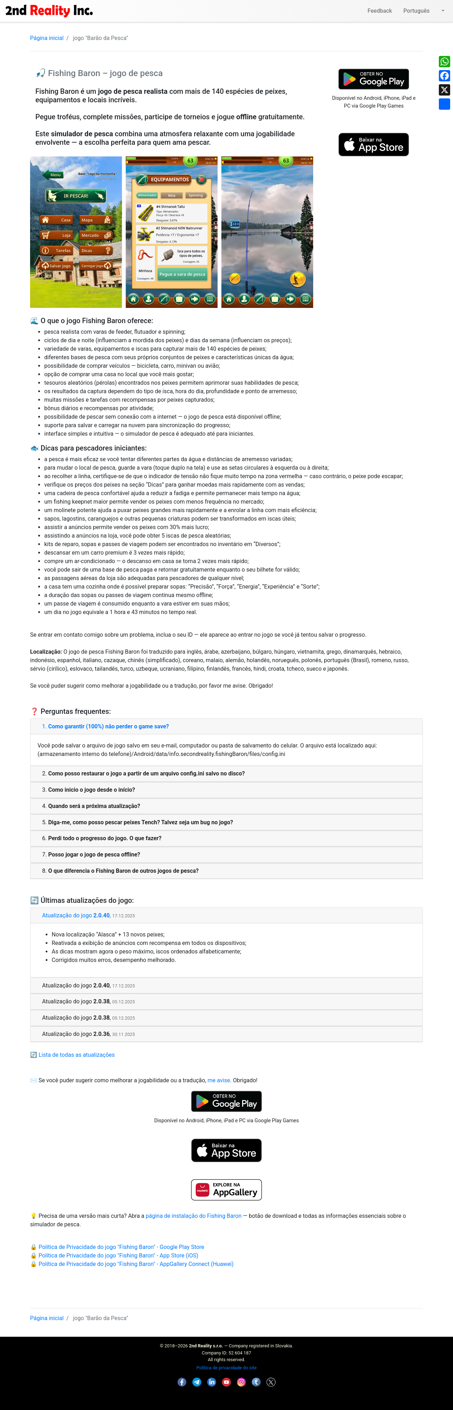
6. (101, 838)
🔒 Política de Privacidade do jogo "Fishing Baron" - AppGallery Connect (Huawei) (132, 1264)
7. (91, 854)
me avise (219, 1080)
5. (137, 822)
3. (88, 789)
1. (105, 726)
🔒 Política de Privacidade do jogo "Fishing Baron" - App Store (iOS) (114, 1255)
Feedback (380, 10)
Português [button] (421, 10)
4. (91, 806)
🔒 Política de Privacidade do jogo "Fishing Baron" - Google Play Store (117, 1247)
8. (120, 870)
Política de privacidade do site (226, 1367)
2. (143, 773)
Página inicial (47, 38)
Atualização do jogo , (88, 915)
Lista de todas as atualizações (77, 1054)
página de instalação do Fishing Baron (194, 1216)
